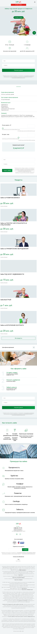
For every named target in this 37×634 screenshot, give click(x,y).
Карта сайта (18, 561)
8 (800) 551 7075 (10, 375)
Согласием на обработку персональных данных (24, 169)
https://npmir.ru (24, 588)
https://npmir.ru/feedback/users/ (27, 589)
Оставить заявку (18, 17)
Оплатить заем (7, 439)
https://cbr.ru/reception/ (18, 579)
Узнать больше (3, 206)
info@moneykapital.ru (18, 529)
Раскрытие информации (18, 556)
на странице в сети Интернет (22, 600)
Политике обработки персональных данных (15, 616)
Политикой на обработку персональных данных (22, 76)
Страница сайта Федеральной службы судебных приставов (12, 604)
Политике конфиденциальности (29, 616)
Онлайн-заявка (18, 4)
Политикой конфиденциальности (18, 77)
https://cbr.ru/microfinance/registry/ (18, 577)
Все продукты (18, 338)
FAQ (18, 559)
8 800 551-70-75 (18, 528)
